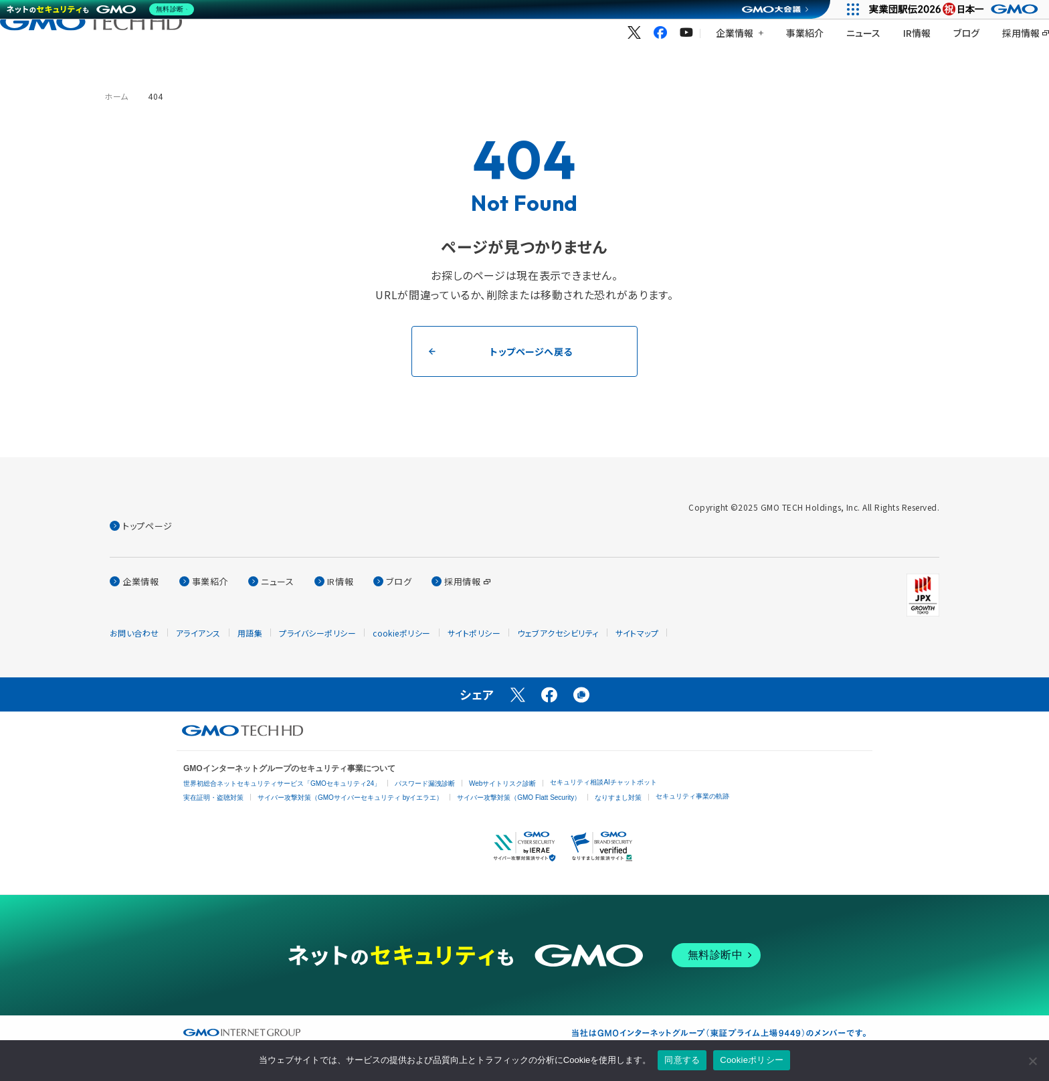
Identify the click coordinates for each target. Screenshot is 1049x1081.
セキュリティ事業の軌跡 (692, 796)
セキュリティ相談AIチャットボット (603, 782)
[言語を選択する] (1008, 41)
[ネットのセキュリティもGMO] (102, 9)
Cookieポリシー (751, 1060)
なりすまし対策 (618, 797)
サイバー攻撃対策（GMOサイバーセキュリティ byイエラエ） (350, 797)
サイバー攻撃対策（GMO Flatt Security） (519, 797)
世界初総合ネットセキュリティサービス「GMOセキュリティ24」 (282, 783)
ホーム (116, 96)
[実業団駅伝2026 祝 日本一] (955, 9)
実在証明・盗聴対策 (213, 797)
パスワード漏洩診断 (425, 783)
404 (155, 96)
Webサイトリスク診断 (502, 783)
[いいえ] (1032, 1061)
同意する (682, 1060)
